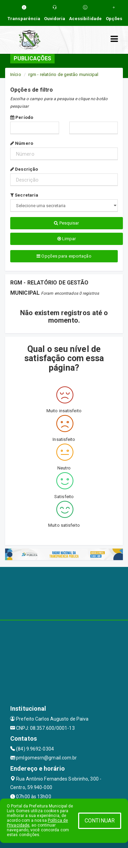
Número (21, 143)
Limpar (66, 238)
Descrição (24, 169)
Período (21, 117)
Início (15, 74)
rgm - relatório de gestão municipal (63, 74)
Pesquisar (66, 223)
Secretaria (24, 195)
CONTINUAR (100, 820)
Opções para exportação (64, 256)
